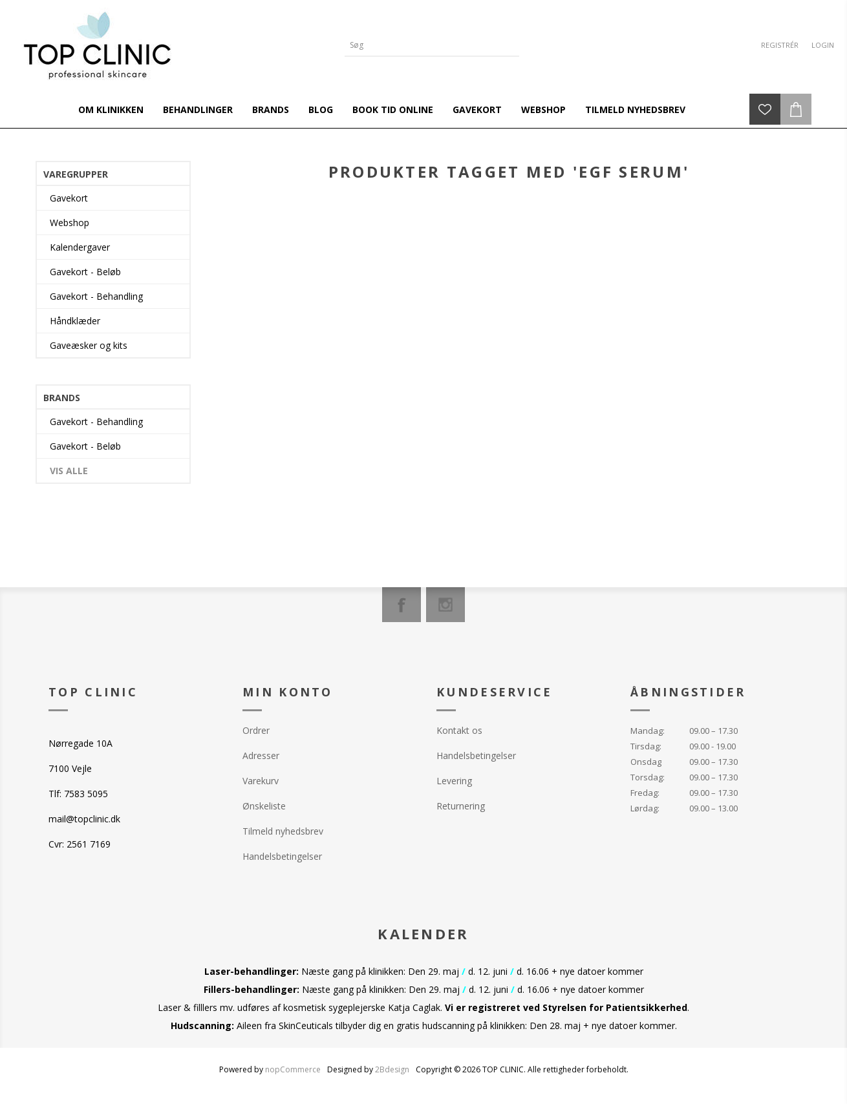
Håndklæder (75, 321)
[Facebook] (401, 604)
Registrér (780, 45)
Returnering (460, 806)
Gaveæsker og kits (88, 345)
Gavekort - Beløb (85, 272)
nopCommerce (293, 1069)
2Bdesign (392, 1069)
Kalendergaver (80, 247)
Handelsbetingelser (282, 856)
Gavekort (69, 198)
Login (822, 45)
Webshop (69, 222)
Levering (454, 781)
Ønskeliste (264, 806)
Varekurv (260, 781)
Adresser (260, 755)
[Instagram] (445, 604)
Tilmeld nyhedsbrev (282, 831)
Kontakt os (459, 730)
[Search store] (422, 45)
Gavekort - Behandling (96, 296)
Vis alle (69, 470)
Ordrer (256, 730)
